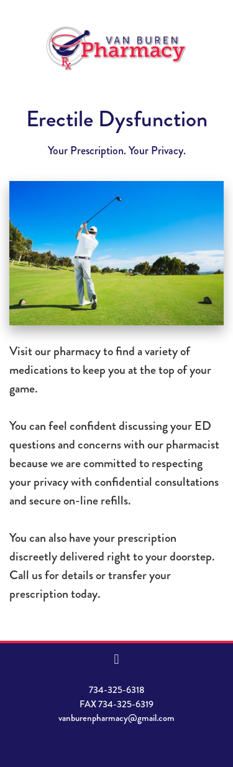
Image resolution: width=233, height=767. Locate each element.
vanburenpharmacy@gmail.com (116, 718)
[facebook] (117, 659)
